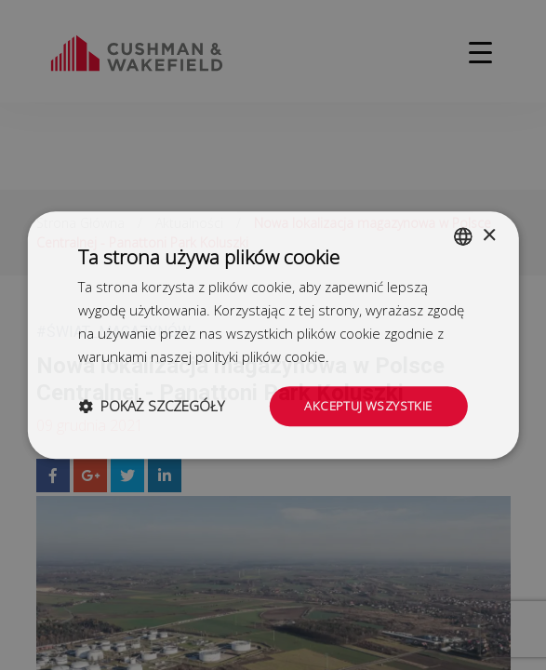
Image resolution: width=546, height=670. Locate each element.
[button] (151, 406)
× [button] (489, 234)
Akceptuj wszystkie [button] (366, 405)
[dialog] (273, 335)
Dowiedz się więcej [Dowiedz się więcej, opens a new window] (391, 355)
